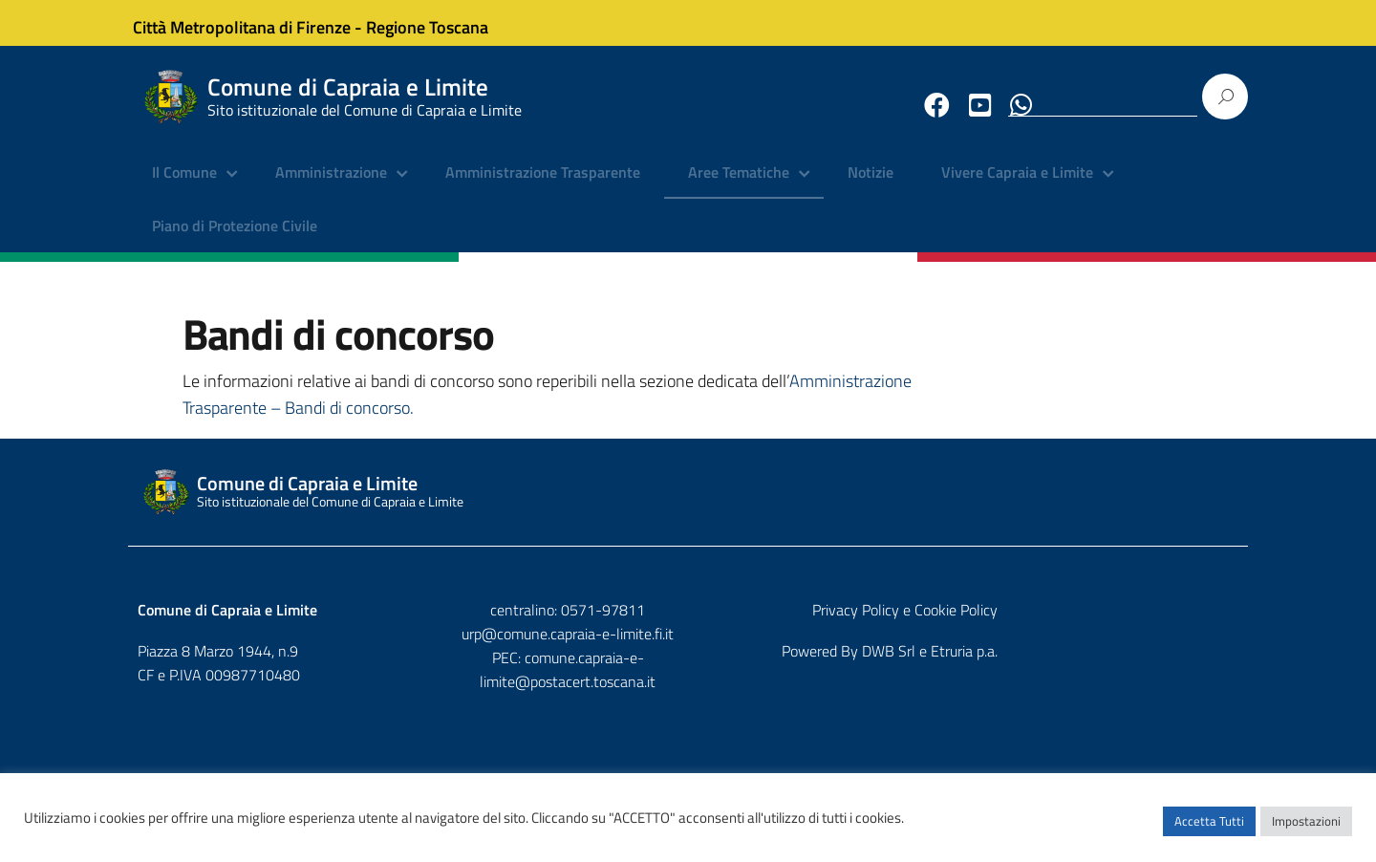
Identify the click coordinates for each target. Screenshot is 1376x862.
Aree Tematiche (738, 186)
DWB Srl (1129, 665)
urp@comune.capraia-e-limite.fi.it (688, 647)
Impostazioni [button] (1306, 828)
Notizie (870, 186)
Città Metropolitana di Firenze (254, 22)
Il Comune (184, 186)
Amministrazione (331, 186)
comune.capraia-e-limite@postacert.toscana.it (704, 671)
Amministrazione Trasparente (542, 186)
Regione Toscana (439, 22)
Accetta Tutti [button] (1209, 828)
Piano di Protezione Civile (234, 238)
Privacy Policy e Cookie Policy (1145, 624)
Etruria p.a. (1205, 665)
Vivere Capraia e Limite (1017, 186)
